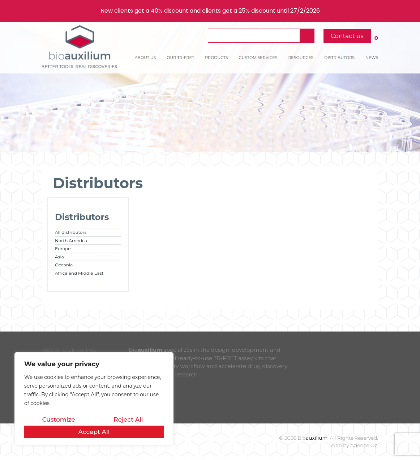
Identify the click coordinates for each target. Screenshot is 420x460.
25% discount (257, 11)
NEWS (371, 57)
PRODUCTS (216, 57)
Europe (63, 248)
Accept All (94, 431)
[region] (93, 399)
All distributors (70, 232)
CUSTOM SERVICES (258, 57)
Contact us (347, 35)
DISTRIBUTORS (339, 57)
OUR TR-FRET (180, 57)
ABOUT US (145, 57)
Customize (58, 419)
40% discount (169, 11)
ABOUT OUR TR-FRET (71, 349)
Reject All (128, 419)
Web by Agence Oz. (354, 445)
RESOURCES (300, 57)
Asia (59, 256)
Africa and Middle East (79, 273)
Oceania (64, 264)
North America (71, 240)
